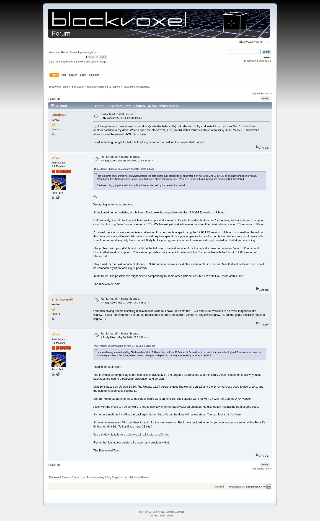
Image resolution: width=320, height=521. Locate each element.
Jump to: (218, 486)
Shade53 (59, 115)
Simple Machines (175, 512)
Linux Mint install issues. (117, 114)
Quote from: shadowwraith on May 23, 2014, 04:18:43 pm (124, 346)
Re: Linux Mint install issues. (120, 156)
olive (55, 157)
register (91, 52)
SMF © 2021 (159, 512)
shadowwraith (63, 299)
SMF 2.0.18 (145, 512)
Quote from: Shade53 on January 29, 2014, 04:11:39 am (124, 169)
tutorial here (233, 414)
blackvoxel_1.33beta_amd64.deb (148, 434)
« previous (258, 93)
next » (268, 93)
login (81, 52)
